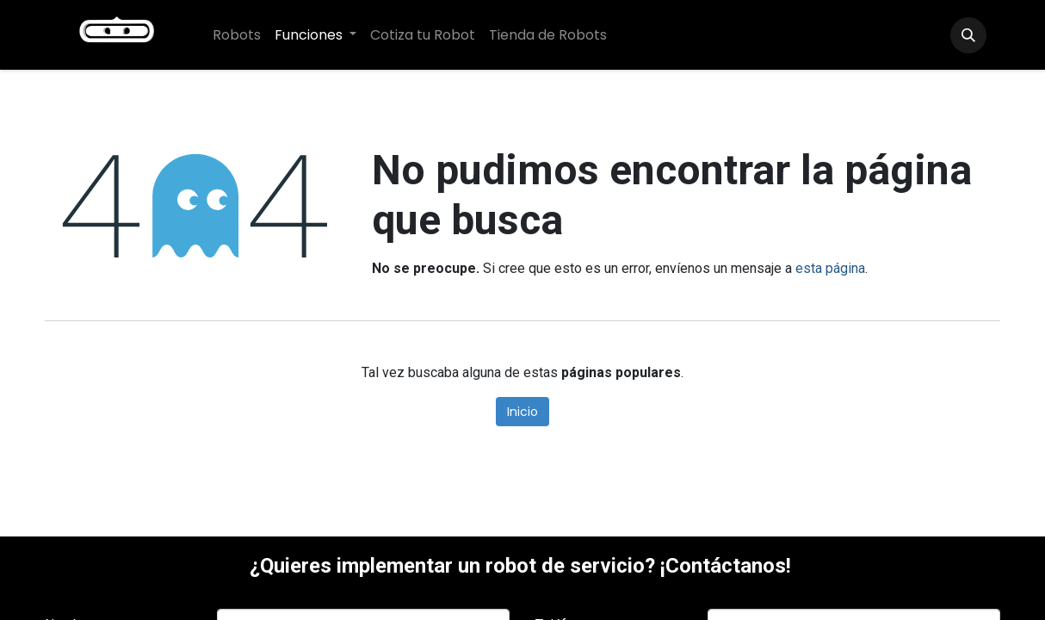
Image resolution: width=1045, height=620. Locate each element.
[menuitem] (237, 35)
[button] (968, 35)
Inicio (522, 411)
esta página (830, 268)
